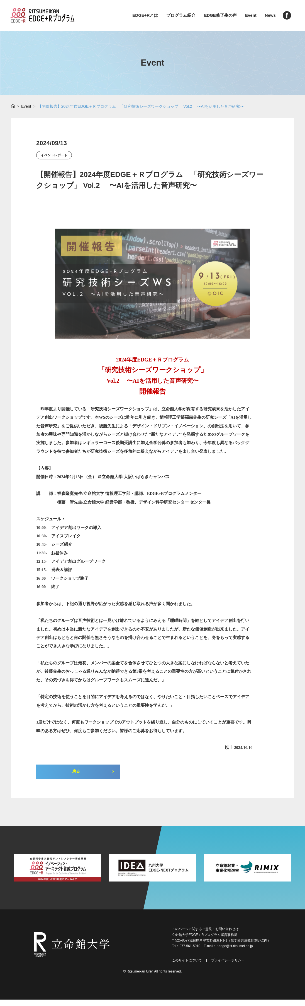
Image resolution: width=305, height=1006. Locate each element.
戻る (76, 777)
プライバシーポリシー (228, 967)
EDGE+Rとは (145, 15)
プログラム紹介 (181, 15)
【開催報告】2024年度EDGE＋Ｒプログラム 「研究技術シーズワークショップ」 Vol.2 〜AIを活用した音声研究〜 (141, 106)
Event (251, 15)
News (270, 15)
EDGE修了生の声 (220, 15)
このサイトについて (187, 967)
